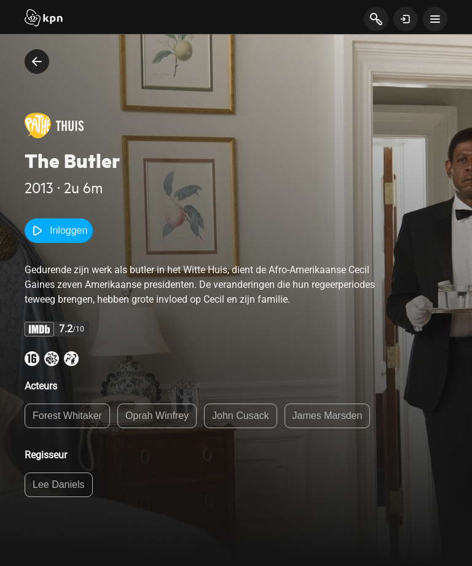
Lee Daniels (59, 484)
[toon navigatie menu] (435, 19)
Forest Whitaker (67, 415)
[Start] (43, 19)
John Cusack (240, 415)
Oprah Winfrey (157, 415)
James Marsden (328, 415)
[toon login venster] (405, 19)
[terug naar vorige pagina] (37, 61)
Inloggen (58, 230)
